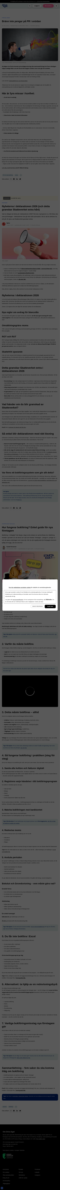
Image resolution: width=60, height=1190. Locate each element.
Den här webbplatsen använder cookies (20, 587)
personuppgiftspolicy (18, 599)
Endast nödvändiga (37, 606)
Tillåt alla (50, 606)
